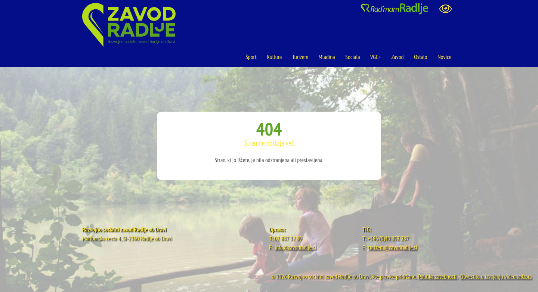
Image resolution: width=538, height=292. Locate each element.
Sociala (352, 56)
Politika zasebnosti (437, 276)
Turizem (300, 56)
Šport (251, 56)
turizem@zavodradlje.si (392, 247)
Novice (444, 56)
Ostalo (420, 56)
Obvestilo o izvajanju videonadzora (496, 276)
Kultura (274, 56)
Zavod (397, 56)
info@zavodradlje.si (295, 247)
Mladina (327, 56)
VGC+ (375, 56)
